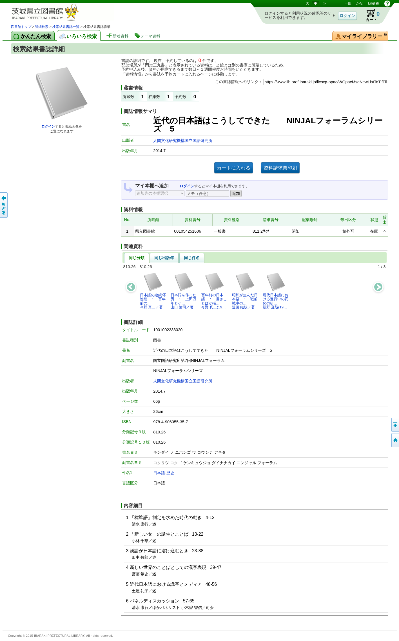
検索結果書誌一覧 (65, 27)
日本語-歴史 (163, 473)
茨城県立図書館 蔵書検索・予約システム (70, 12)
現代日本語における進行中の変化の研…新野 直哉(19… (275, 290)
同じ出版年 (164, 257)
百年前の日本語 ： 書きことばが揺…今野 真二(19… (214, 290)
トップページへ (395, 440)
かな (359, 3)
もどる (4, 205)
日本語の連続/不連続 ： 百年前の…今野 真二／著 (153, 290)
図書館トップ (21, 27)
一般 (348, 3)
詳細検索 (41, 27)
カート (370, 15)
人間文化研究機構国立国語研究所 (182, 140)
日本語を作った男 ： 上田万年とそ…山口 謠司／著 (183, 290)
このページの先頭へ (395, 425)
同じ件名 (192, 257)
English (373, 3)
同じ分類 (136, 257)
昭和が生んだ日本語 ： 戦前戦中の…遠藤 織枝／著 (245, 290)
